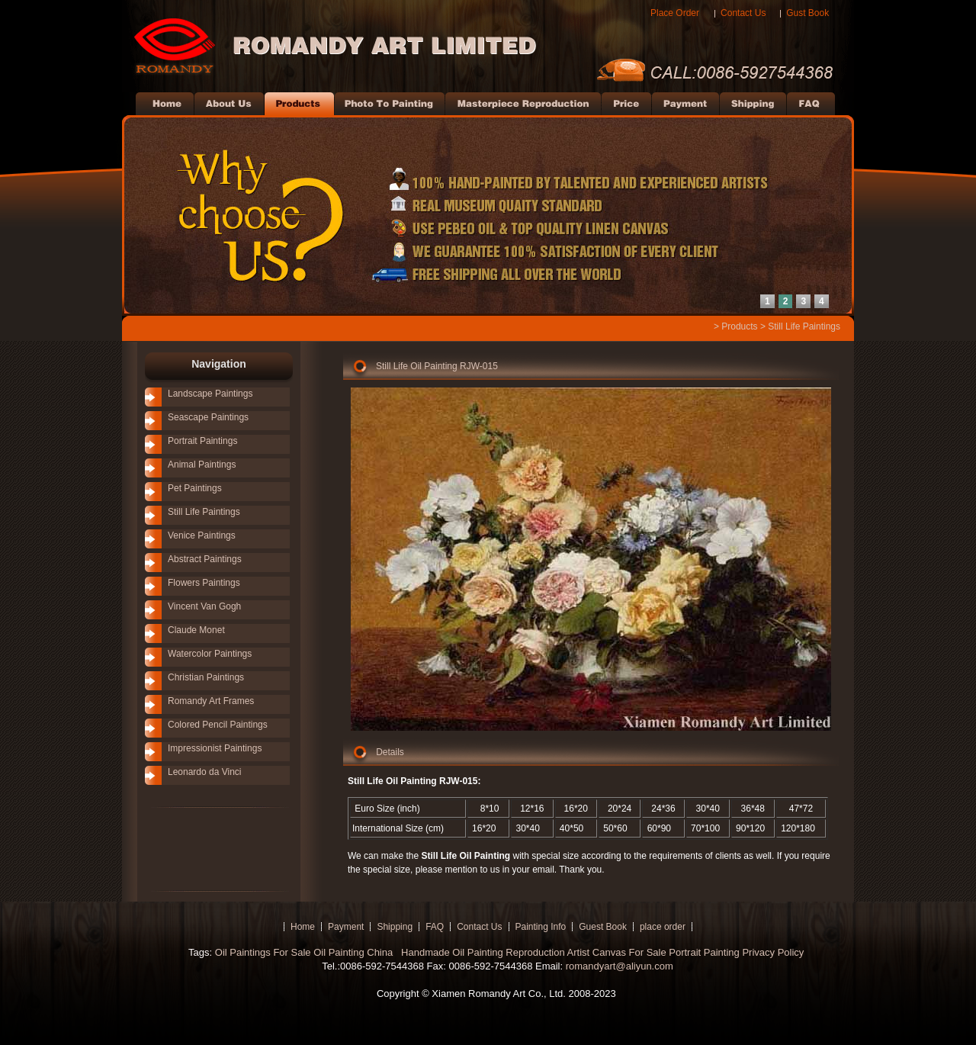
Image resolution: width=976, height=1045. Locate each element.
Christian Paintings (206, 677)
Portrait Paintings (202, 441)
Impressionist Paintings (215, 748)
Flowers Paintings (204, 582)
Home (303, 926)
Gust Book (807, 13)
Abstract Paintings (205, 559)
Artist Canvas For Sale (616, 952)
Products (739, 326)
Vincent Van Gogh (204, 606)
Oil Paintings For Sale (263, 952)
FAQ (434, 926)
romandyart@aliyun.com (619, 966)
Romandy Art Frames (211, 701)
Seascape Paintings (208, 417)
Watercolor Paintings (210, 653)
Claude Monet (196, 630)
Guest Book (603, 926)
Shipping (395, 926)
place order (662, 926)
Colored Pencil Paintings (218, 724)
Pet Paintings (195, 488)
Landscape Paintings (210, 393)
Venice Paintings (202, 535)
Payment (346, 926)
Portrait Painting (704, 952)
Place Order (674, 13)
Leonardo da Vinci (205, 772)
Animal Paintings (202, 464)
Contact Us (743, 13)
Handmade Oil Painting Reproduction (481, 952)
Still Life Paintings (804, 326)
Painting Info (541, 926)
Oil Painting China (354, 952)
